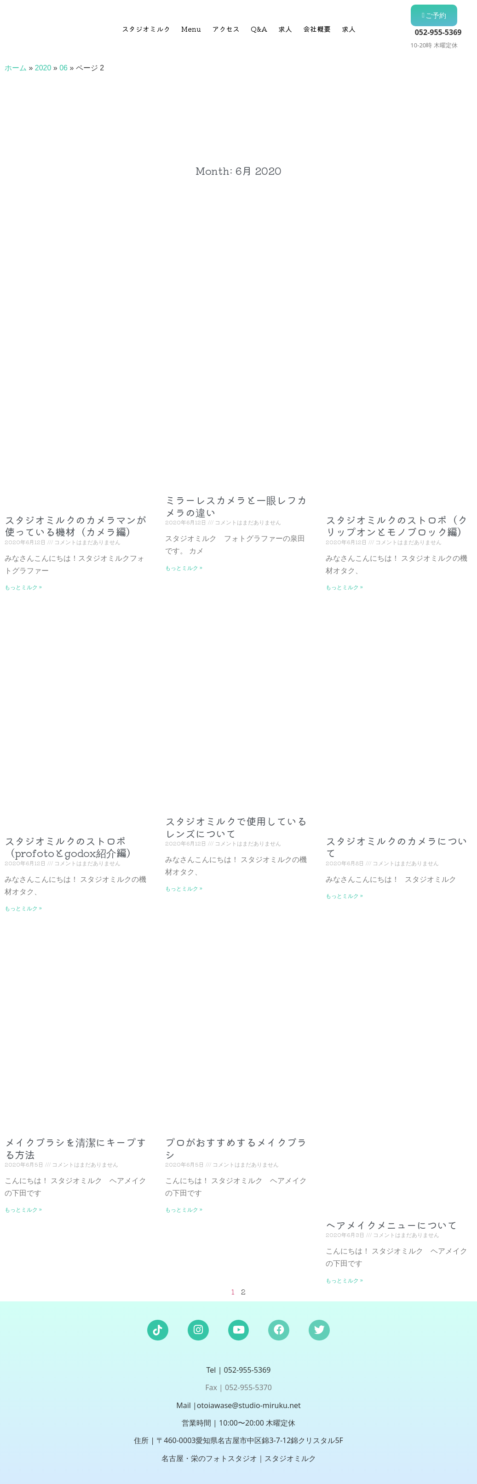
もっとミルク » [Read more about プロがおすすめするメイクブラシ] (183, 1209)
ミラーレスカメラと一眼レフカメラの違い (236, 505)
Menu (191, 29)
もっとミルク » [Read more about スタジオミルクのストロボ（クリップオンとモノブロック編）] (344, 587)
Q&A (259, 29)
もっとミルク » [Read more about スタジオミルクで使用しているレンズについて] (183, 888)
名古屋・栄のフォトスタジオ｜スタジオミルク (238, 1458)
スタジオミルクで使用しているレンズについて (236, 826)
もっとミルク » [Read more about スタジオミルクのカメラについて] (344, 895)
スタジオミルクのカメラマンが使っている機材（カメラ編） (75, 525)
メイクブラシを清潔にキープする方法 (75, 1147)
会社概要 (317, 29)
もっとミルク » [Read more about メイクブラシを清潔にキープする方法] (23, 1209)
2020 (43, 68)
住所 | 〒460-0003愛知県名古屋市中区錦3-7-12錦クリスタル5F (238, 1440)
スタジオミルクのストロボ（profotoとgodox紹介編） (71, 846)
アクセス (226, 29)
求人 (285, 29)
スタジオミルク (146, 29)
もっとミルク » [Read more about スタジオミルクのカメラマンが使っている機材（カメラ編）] (23, 587)
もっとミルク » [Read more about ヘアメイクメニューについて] (344, 1280)
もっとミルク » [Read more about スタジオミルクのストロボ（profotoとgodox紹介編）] (23, 908)
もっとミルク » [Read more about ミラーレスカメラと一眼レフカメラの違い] (183, 567)
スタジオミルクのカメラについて (396, 846)
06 (63, 68)
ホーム (16, 68)
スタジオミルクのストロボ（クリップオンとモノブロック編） (396, 525)
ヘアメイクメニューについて (391, 1224)
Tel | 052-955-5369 (239, 1370)
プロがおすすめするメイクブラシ (236, 1147)
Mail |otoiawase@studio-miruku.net (238, 1405)
